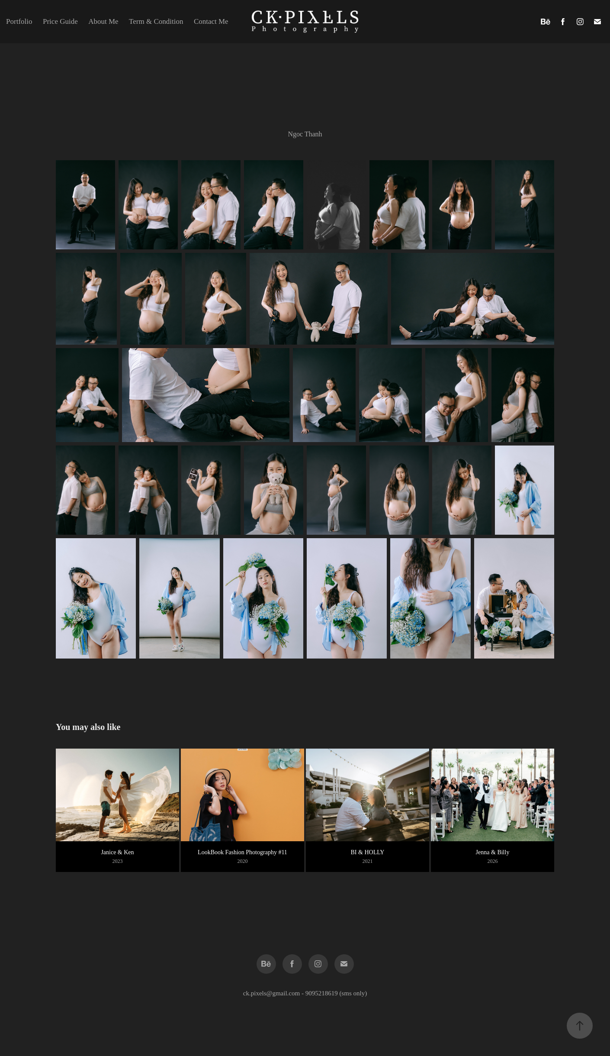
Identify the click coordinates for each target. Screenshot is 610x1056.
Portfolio (19, 21)
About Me (103, 21)
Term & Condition (156, 21)
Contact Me (211, 21)
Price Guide (60, 21)
